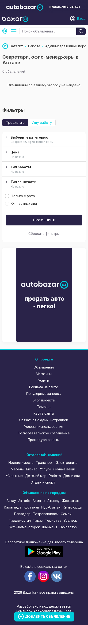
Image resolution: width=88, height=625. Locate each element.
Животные (14, 476)
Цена (43, 154)
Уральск (70, 520)
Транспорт (45, 463)
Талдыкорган (20, 520)
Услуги (43, 380)
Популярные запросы (43, 394)
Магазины (44, 374)
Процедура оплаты (44, 440)
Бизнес (32, 469)
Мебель (17, 469)
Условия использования (43, 427)
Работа (55, 476)
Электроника (66, 463)
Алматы (39, 501)
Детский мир (35, 476)
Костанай (31, 507)
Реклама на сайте (43, 387)
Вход (81, 18)
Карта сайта (44, 413)
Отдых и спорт (43, 482)
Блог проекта (44, 400)
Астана (6, 31)
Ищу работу (42, 122)
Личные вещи (64, 469)
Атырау (53, 501)
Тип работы (43, 169)
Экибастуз (68, 527)
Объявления (44, 367)
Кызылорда (72, 507)
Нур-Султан (51, 507)
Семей (66, 514)
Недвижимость (21, 463)
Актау (11, 501)
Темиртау (53, 520)
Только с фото (20, 196)
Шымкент (49, 527)
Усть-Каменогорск (24, 527)
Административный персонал (14, 31)
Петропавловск (45, 514)
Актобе (24, 501)
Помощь (43, 407)
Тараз (38, 520)
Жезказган (70, 501)
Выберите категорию (43, 139)
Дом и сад (71, 476)
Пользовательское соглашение (44, 433)
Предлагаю (15, 122)
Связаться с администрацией (43, 420)
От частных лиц (21, 203)
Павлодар (22, 514)
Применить (44, 220)
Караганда (12, 507)
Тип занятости (43, 184)
